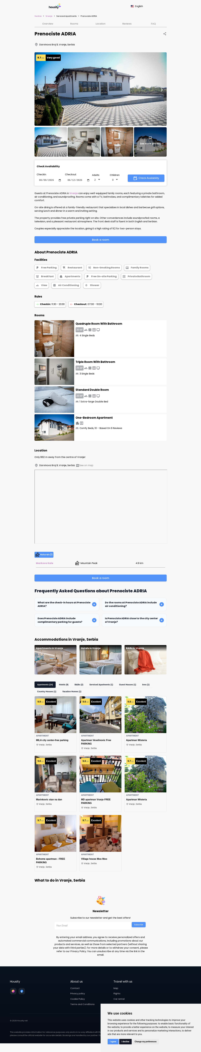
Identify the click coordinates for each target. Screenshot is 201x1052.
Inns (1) (153, 689)
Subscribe (138, 930)
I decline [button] (125, 1041)
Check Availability (146, 178)
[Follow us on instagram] (13, 996)
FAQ (153, 23)
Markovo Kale (44, 568)
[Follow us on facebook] (21, 996)
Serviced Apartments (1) (105, 689)
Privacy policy (77, 998)
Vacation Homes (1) (74, 696)
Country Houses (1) (47, 696)
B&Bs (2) (82, 689)
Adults (95, 175)
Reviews (127, 23)
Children (115, 175)
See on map (84, 466)
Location (100, 23)
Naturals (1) (47, 557)
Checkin (41, 174)
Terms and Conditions (82, 1009)
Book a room (100, 240)
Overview (47, 23)
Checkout (70, 174)
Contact (75, 993)
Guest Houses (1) (134, 689)
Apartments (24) (46, 689)
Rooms (74, 23)
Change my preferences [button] (146, 1041)
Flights (116, 998)
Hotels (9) (66, 689)
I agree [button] (113, 1041)
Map (115, 993)
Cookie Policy (77, 1004)
